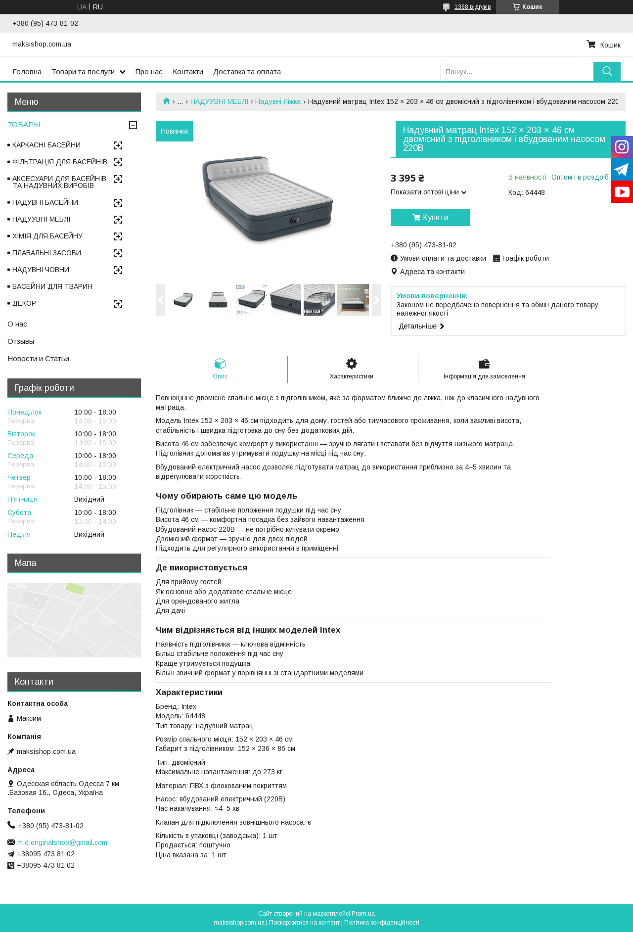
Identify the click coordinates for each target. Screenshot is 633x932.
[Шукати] (607, 71)
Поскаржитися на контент (304, 922)
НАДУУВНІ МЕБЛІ (219, 101)
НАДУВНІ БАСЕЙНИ (45, 202)
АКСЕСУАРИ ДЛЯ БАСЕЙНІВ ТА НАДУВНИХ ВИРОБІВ (59, 182)
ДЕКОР (24, 303)
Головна (27, 71)
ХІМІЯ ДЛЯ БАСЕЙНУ (47, 236)
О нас (17, 324)
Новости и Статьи (38, 358)
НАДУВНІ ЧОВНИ (40, 270)
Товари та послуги (83, 71)
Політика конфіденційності (381, 922)
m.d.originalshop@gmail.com (62, 842)
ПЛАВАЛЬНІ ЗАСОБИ (46, 253)
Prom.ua (363, 913)
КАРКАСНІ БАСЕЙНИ (46, 145)
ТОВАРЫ (23, 124)
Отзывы (20, 341)
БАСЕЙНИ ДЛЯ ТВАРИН (52, 286)
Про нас (149, 71)
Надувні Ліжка (278, 101)
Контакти (188, 71)
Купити (435, 217)
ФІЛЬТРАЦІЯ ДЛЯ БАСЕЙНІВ (59, 162)
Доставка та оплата (247, 71)
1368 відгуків (472, 6)
